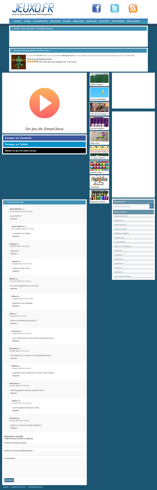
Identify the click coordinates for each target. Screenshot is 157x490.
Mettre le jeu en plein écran (20, 150)
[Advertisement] (78, 38)
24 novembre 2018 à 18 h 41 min (20, 211)
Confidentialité (35, 487)
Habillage (92, 21)
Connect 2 (118, 268)
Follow (114, 8)
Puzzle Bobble (119, 242)
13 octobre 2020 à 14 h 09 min (20, 281)
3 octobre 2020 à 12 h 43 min (19, 246)
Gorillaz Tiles (119, 238)
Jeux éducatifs (28, 28)
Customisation (40, 21)
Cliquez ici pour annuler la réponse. (18, 439)
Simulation (78, 21)
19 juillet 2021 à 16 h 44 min (19, 351)
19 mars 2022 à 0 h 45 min (21, 368)
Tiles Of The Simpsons (123, 246)
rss (133, 8)
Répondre (13, 219)
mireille (19, 436)
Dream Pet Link (120, 225)
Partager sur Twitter (16, 144)
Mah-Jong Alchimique (122, 276)
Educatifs (104, 21)
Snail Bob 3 (118, 259)
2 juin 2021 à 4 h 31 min (17, 316)
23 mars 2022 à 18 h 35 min (19, 420)
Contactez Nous (18, 487)
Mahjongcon (119, 220)
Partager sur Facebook (18, 138)
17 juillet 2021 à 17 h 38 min (21, 333)
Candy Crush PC (120, 229)
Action (27, 21)
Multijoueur (118, 21)
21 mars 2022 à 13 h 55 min (21, 403)
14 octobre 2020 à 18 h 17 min (22, 298)
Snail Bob (118, 251)
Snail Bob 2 (118, 272)
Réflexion (55, 21)
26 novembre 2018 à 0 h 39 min (23, 229)
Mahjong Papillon (121, 216)
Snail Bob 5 (118, 255)
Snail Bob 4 (118, 263)
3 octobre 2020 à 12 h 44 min (22, 264)
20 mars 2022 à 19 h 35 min (19, 385)
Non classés (133, 21)
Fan (96, 8)
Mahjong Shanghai (121, 233)
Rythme (66, 21)
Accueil (17, 21)
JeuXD (16, 28)
